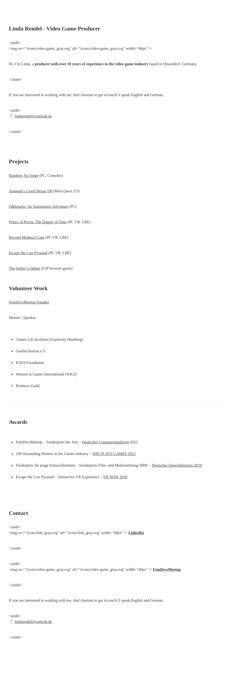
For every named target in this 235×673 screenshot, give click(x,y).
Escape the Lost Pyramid (28, 253)
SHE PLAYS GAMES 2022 (113, 454)
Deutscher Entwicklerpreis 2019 (177, 465)
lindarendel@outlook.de (33, 116)
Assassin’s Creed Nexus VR (30, 191)
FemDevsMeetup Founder (29, 302)
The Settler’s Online (24, 268)
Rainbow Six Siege (24, 176)
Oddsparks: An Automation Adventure (38, 206)
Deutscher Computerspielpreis (105, 442)
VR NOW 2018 (115, 477)
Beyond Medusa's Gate (27, 237)
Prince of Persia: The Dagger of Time (38, 222)
